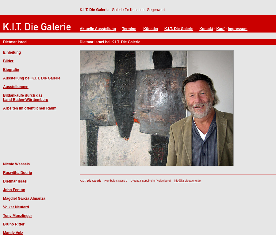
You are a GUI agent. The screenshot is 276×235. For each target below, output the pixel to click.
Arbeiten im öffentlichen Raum (29, 108)
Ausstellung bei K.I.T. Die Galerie (31, 78)
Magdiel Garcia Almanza (24, 198)
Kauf (221, 29)
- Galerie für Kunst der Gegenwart (137, 10)
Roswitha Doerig (17, 173)
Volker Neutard (16, 207)
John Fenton (14, 190)
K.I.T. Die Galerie (94, 10)
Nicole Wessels (16, 164)
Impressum (237, 29)
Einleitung (12, 52)
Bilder (8, 61)
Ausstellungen (16, 87)
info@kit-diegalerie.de (187, 180)
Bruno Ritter (14, 224)
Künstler (150, 29)
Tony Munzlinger (17, 216)
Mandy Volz (13, 233)
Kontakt (206, 29)
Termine (129, 29)
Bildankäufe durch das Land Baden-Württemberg (25, 97)
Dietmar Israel (15, 181)
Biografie (11, 69)
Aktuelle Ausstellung (98, 29)
